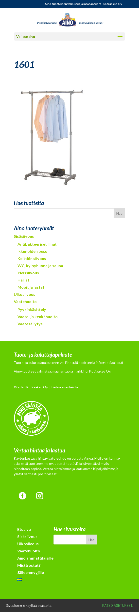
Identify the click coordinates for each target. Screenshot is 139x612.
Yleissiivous (28, 272)
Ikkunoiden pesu (32, 251)
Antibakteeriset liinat (37, 244)
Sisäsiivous (24, 236)
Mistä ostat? (29, 565)
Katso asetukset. (117, 606)
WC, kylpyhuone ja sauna (40, 265)
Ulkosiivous (24, 294)
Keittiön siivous (31, 258)
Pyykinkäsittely (31, 309)
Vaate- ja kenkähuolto (37, 316)
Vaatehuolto (25, 301)
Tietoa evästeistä (64, 387)
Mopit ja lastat (30, 287)
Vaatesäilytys (30, 323)
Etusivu (24, 529)
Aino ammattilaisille (35, 558)
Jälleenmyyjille (30, 572)
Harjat (23, 280)
